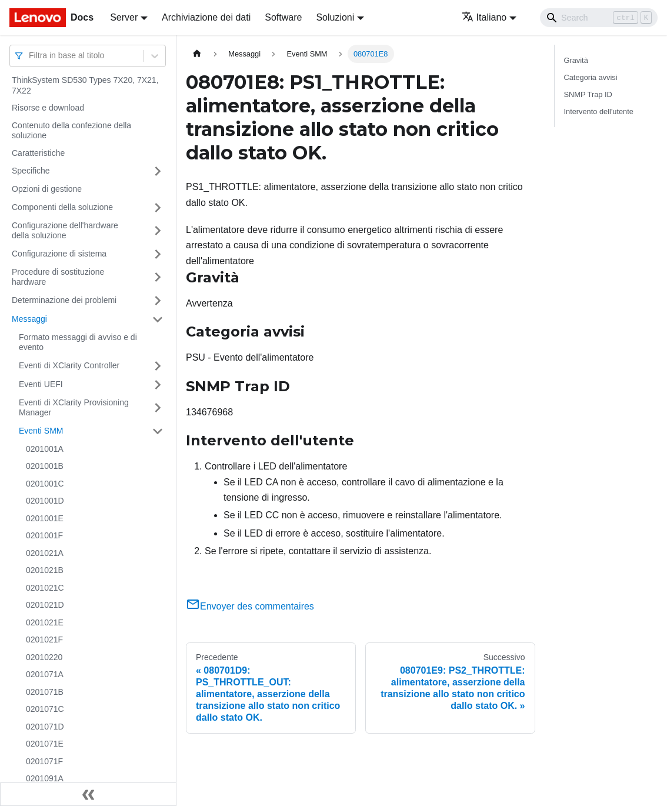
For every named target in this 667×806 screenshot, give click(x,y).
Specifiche (31, 170)
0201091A (45, 778)
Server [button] (124, 17)
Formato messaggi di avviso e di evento (78, 342)
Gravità (576, 60)
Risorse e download (48, 107)
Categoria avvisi (591, 77)
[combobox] (30, 55)
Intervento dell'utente (598, 111)
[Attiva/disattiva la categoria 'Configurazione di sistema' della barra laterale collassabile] (158, 254)
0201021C (45, 587)
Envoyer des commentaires (250, 606)
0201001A (45, 449)
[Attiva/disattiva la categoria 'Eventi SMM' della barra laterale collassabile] (158, 431)
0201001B (45, 466)
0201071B (45, 692)
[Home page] (197, 54)
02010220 (44, 657)
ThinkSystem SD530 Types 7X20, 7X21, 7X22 (85, 85)
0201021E (45, 622)
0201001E (45, 518)
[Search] (599, 17)
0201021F (44, 639)
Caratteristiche (38, 153)
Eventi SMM (41, 430)
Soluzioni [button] (335, 17)
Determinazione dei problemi (64, 300)
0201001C (45, 483)
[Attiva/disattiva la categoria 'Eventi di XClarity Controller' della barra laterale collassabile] (158, 366)
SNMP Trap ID (588, 94)
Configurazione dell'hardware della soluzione (65, 231)
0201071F (44, 761)
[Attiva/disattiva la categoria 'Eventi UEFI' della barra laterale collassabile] (158, 384)
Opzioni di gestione (47, 189)
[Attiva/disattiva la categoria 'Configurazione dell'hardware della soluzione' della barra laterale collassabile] (158, 231)
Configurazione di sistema (59, 253)
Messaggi (29, 319)
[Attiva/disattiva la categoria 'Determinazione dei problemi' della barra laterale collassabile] (158, 300)
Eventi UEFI (41, 384)
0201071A (45, 674)
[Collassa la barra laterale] (88, 794)
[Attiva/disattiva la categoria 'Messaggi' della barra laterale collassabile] (158, 319)
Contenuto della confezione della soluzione (71, 131)
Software (283, 17)
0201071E (45, 743)
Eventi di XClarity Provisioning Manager (74, 408)
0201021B (45, 570)
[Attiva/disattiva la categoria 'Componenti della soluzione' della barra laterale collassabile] (158, 207)
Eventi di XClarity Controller (69, 365)
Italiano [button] (484, 17)
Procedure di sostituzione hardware (58, 277)
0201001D (45, 500)
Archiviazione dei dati (206, 17)
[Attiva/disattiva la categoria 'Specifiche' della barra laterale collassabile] (158, 171)
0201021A (45, 553)
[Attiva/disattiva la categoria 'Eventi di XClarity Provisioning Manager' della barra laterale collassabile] (158, 408)
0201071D (45, 726)
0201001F (44, 535)
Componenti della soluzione (62, 207)
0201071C (45, 709)
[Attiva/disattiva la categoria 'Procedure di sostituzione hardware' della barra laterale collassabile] (158, 277)
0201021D (45, 605)
